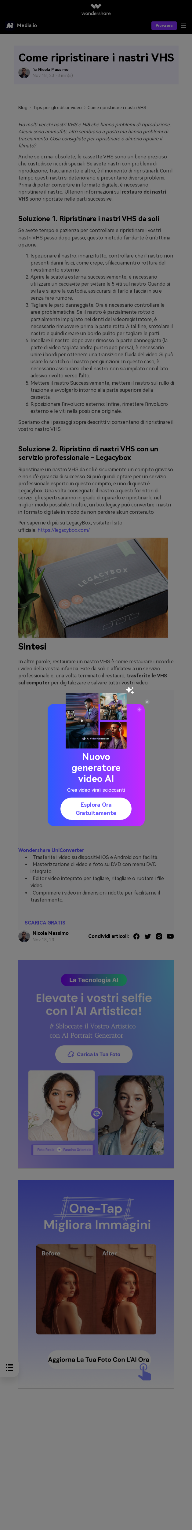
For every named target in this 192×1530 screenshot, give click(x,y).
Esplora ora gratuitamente (96, 809)
